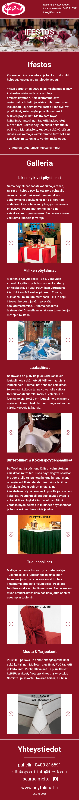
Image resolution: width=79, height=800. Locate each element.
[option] (39, 243)
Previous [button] (11, 243)
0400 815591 (70, 8)
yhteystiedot (62, 4)
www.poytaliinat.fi (39, 787)
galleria (47, 4)
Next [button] (67, 243)
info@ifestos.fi (52, 12)
